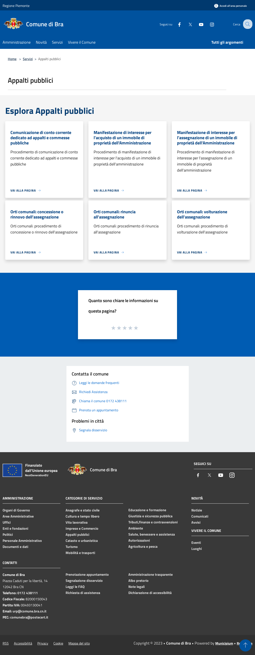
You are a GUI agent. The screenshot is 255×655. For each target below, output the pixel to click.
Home (12, 58)
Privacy (42, 643)
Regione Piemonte (16, 5)
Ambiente (135, 528)
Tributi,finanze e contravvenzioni (153, 522)
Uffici (7, 522)
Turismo (72, 546)
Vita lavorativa (77, 522)
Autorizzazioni (139, 540)
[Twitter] (186, 24)
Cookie (58, 643)
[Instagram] (208, 24)
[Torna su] (245, 645)
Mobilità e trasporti (80, 552)
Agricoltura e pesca (142, 546)
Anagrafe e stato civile (82, 510)
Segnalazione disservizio (84, 580)
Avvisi (195, 522)
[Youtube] (197, 24)
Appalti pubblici (77, 534)
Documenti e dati (15, 546)
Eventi (196, 542)
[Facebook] (176, 24)
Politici (8, 534)
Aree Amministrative (18, 516)
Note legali (136, 586)
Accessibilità (23, 643)
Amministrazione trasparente (150, 574)
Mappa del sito (79, 643)
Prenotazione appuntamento (87, 574)
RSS (6, 643)
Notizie (196, 510)
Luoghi (196, 548)
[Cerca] (247, 24)
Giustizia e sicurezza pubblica (150, 516)
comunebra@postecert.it (29, 617)
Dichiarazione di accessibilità (150, 592)
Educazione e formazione (147, 510)
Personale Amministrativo (22, 540)
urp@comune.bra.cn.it (29, 611)
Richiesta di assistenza (83, 592)
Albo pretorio (138, 580)
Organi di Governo (16, 510)
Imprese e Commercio (82, 528)
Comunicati (199, 516)
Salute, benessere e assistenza (151, 534)
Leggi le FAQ (75, 586)
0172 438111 (27, 592)
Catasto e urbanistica (82, 540)
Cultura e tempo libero (82, 516)
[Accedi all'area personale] (230, 6)
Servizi (28, 58)
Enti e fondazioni (15, 528)
